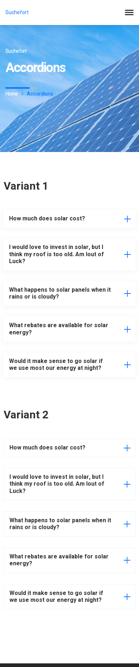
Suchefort (17, 12)
